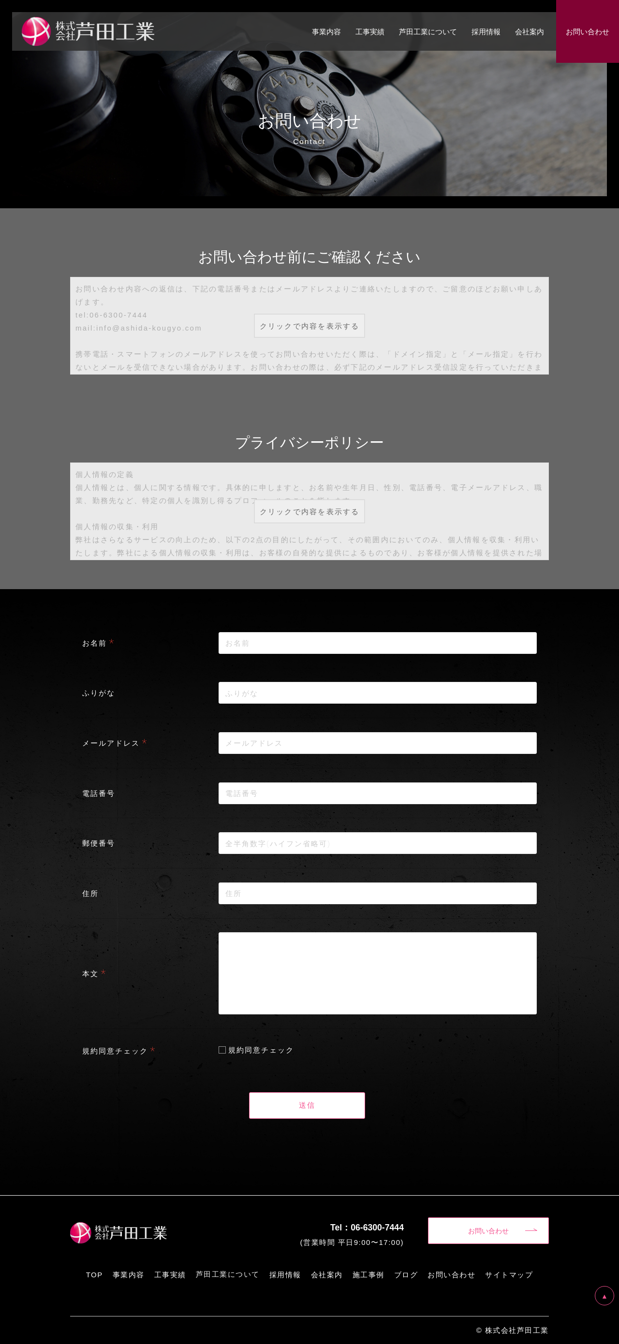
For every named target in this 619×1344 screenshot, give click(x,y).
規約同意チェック (115, 1050)
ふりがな (98, 692)
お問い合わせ (488, 1230)
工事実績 (369, 31)
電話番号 (98, 793)
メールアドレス (111, 742)
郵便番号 (98, 843)
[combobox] (378, 743)
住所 (90, 893)
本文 (90, 973)
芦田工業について (428, 31)
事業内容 (326, 31)
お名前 (94, 642)
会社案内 (529, 31)
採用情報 (486, 31)
